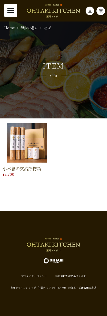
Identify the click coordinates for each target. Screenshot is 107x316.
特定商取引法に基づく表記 (70, 276)
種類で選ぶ (29, 28)
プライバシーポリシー (34, 276)
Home (9, 28)
